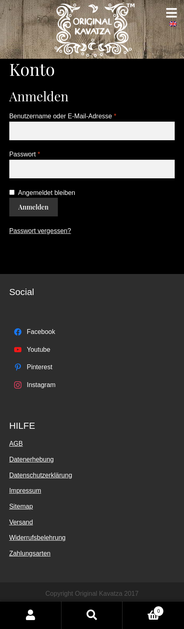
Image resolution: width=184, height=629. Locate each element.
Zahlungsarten (30, 553)
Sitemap (21, 506)
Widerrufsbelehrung (37, 537)
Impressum (25, 490)
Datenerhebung (31, 459)
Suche (92, 615)
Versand (21, 522)
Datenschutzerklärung (40, 475)
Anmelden (33, 207)
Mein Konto (30, 615)
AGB (16, 443)
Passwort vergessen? (40, 230)
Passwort (24, 154)
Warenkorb (143, 609)
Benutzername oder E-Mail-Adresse (62, 116)
